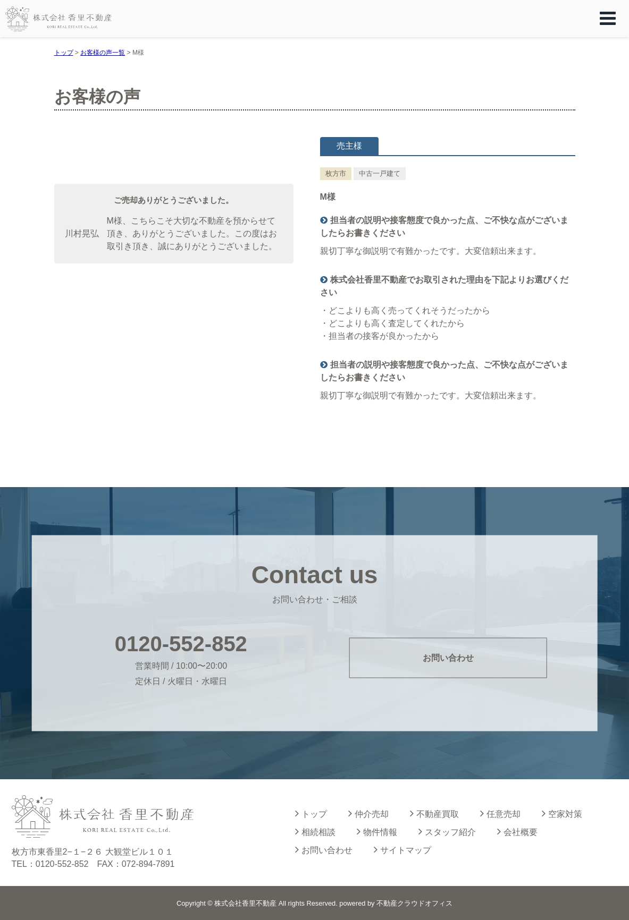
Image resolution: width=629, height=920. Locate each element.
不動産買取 (434, 813)
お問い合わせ (448, 657)
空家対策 (562, 813)
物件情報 (377, 831)
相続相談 (315, 831)
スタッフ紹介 (447, 831)
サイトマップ (402, 849)
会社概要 (517, 831)
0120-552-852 (181, 643)
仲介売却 (368, 813)
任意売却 (500, 813)
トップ (311, 813)
